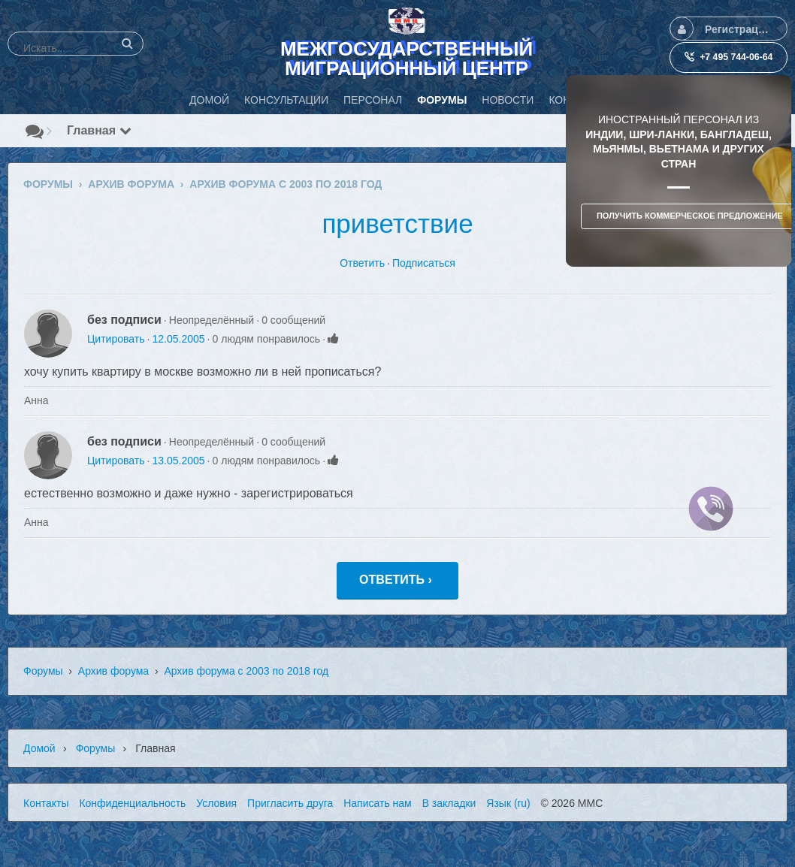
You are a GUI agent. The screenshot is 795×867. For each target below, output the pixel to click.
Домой (39, 748)
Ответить (362, 263)
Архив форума (113, 671)
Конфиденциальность (132, 803)
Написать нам (377, 803)
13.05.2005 (178, 461)
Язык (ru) (508, 803)
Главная (99, 130)
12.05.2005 (178, 339)
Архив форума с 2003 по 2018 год (246, 671)
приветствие (397, 223)
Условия (216, 803)
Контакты (45, 803)
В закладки (449, 803)
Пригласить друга (290, 803)
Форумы (43, 671)
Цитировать (115, 339)
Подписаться (423, 263)
